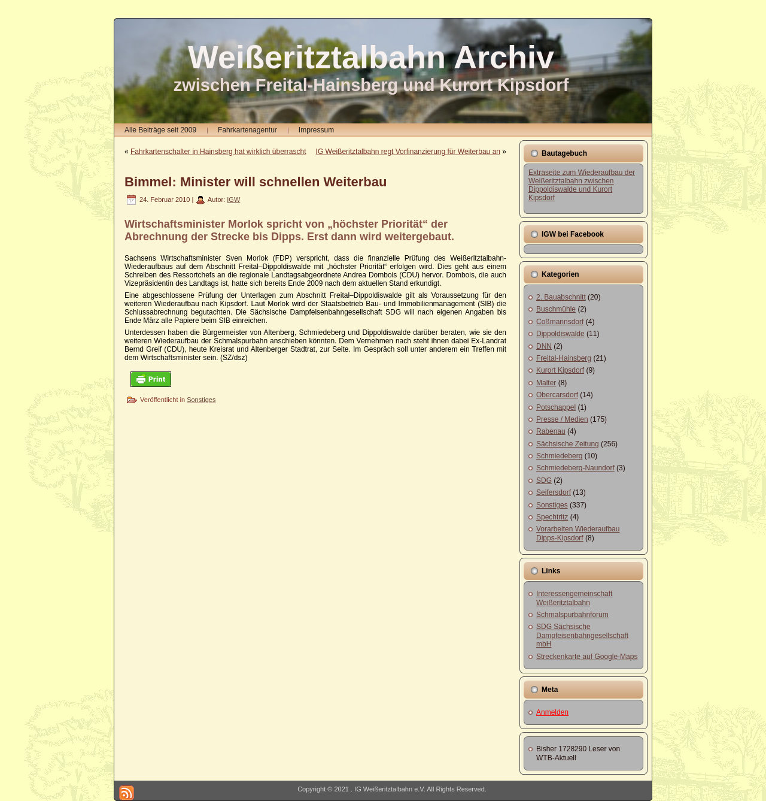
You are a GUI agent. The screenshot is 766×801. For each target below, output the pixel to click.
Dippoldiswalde (560, 334)
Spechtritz (552, 517)
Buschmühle (556, 309)
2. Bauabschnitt (561, 297)
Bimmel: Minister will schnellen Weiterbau (255, 181)
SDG (544, 480)
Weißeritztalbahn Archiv (371, 57)
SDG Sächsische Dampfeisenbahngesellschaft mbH (582, 635)
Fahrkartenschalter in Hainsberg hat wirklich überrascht (218, 151)
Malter (546, 383)
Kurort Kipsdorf (560, 370)
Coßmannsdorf (559, 322)
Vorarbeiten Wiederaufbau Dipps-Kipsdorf (577, 533)
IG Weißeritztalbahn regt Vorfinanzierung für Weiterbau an (408, 151)
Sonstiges (201, 399)
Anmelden (552, 712)
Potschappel (556, 407)
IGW (233, 199)
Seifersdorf (553, 492)
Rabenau (551, 431)
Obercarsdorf (557, 395)
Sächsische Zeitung (567, 444)
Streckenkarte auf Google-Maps (586, 656)
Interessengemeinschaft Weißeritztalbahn (574, 598)
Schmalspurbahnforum (572, 614)
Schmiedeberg (559, 456)
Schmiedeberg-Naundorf (575, 468)
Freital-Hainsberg (563, 358)
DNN (544, 346)
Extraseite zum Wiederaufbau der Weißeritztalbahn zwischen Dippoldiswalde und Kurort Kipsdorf (581, 185)
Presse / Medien (562, 419)
